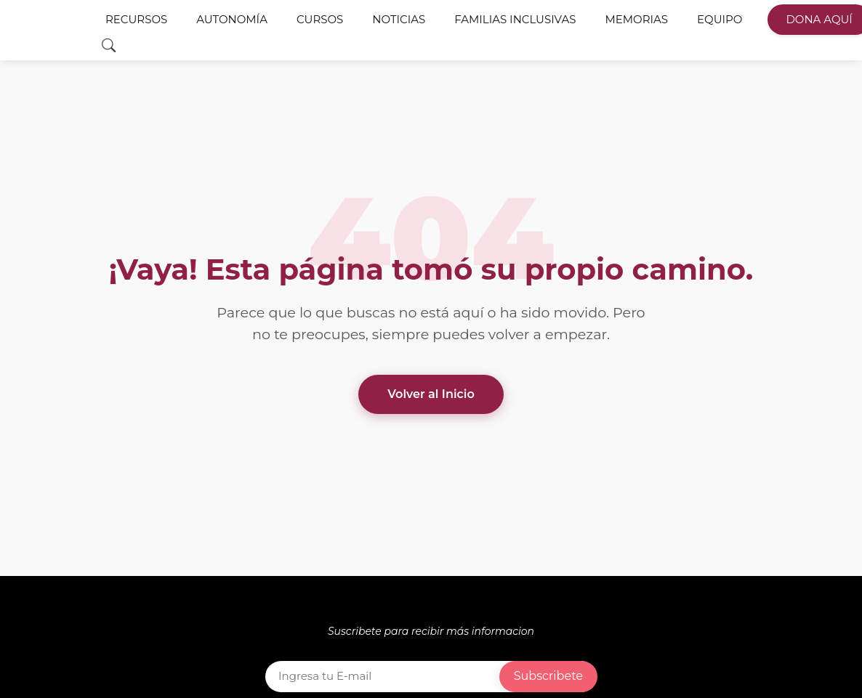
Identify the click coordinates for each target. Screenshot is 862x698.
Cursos (320, 21)
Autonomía (231, 21)
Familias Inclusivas (515, 21)
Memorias (636, 21)
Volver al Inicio (430, 394)
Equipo (719, 21)
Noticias (398, 21)
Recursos (136, 21)
